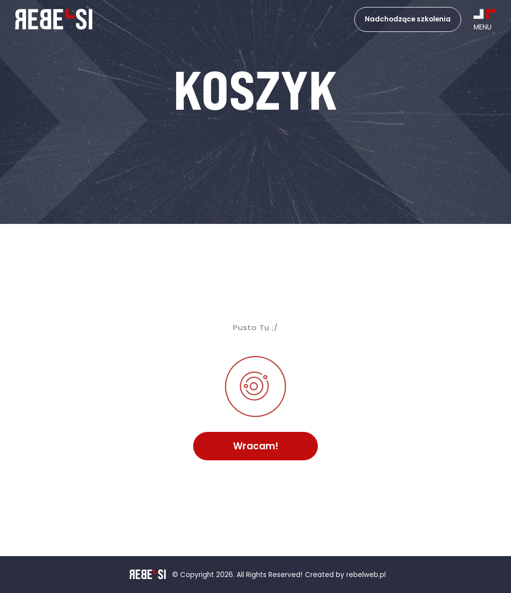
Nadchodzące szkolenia (408, 19)
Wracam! (255, 446)
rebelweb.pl (366, 575)
